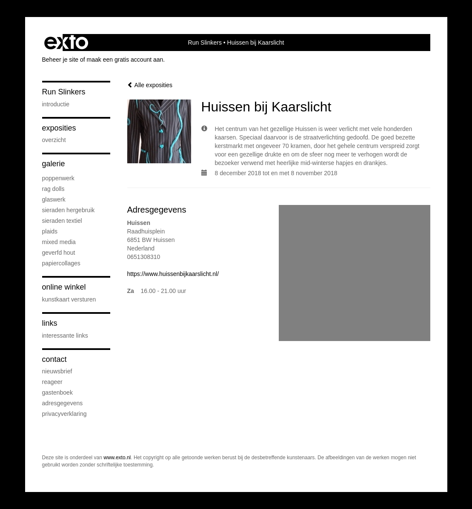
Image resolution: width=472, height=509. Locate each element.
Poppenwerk (58, 178)
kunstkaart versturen (69, 299)
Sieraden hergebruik (68, 210)
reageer (52, 381)
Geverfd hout (58, 252)
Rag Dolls (53, 188)
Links (49, 323)
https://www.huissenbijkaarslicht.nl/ (173, 273)
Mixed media (59, 242)
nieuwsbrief (57, 371)
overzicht (54, 139)
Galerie (53, 163)
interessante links (65, 335)
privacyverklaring (64, 413)
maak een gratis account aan (125, 59)
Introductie (56, 104)
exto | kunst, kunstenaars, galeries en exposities (66, 42)
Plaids (50, 231)
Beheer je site (60, 59)
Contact (54, 359)
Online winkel (64, 287)
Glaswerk (54, 199)
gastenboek (57, 392)
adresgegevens (62, 403)
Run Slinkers (205, 42)
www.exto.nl (117, 458)
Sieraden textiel (62, 220)
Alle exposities (150, 85)
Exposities (59, 128)
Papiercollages (61, 263)
